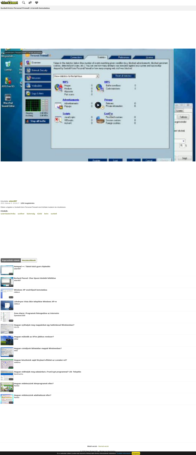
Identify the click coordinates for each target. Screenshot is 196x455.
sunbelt (54, 214)
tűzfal (39, 214)
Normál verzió (103, 446)
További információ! (123, 453)
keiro (46, 214)
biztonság (31, 214)
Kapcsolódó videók (11, 260)
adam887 (13, 201)
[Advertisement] (98, 30)
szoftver (21, 214)
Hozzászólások (29, 260)
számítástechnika (8, 214)
